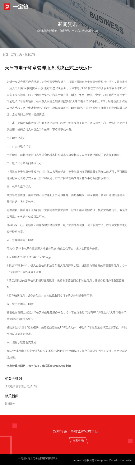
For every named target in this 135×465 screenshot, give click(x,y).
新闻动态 (16, 54)
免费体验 (122, 440)
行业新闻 (30, 54)
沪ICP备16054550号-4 (120, 460)
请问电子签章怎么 (15, 386)
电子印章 (32, 386)
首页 (5, 54)
